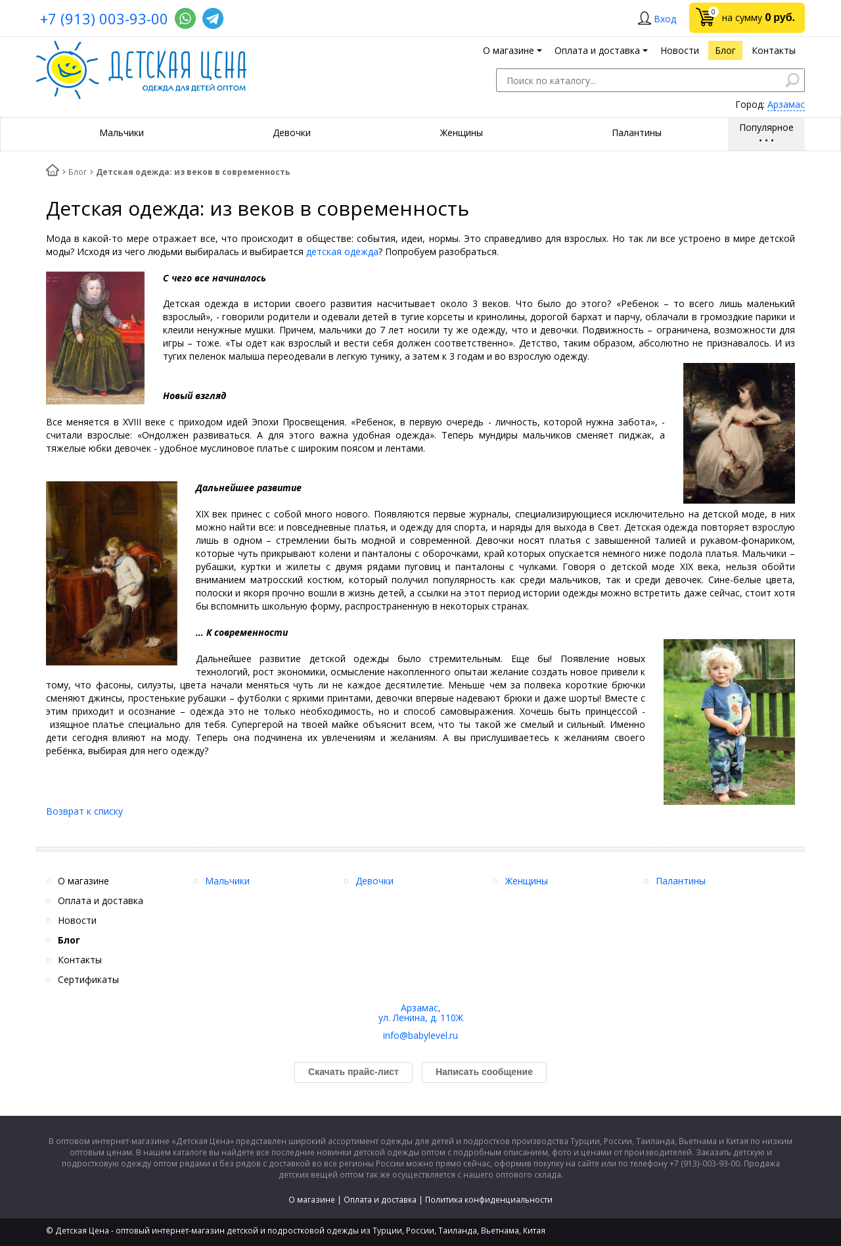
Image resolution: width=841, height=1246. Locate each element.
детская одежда (342, 251)
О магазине (311, 1199)
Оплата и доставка (380, 1199)
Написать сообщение (484, 1071)
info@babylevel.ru (420, 1035)
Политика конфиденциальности (489, 1199)
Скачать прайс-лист (353, 1071)
